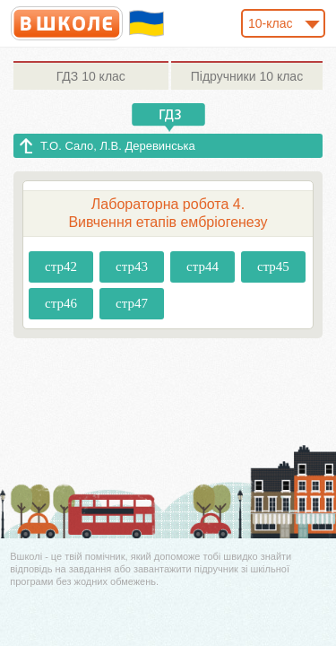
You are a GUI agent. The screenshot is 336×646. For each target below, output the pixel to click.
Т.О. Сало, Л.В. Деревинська (117, 146)
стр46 (61, 303)
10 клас (90, 76)
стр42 (61, 266)
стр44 (202, 266)
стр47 (132, 303)
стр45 (273, 266)
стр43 (132, 266)
